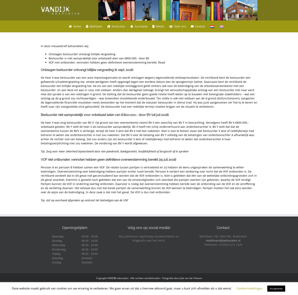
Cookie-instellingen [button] (249, 288)
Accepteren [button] (276, 288)
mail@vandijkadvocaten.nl (223, 240)
